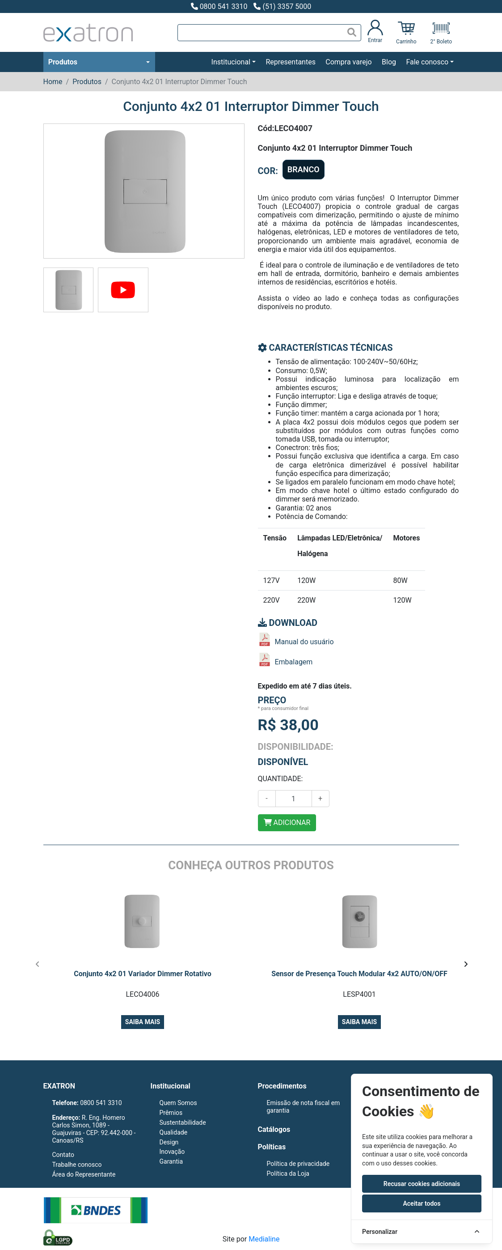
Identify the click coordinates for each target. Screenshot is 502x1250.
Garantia (171, 1161)
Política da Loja (288, 1173)
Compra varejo (348, 62)
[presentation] (37, 964)
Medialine (264, 1239)
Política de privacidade (298, 1163)
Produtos (62, 62)
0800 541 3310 (219, 6)
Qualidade (174, 1132)
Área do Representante (84, 1174)
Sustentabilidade (183, 1122)
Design (169, 1142)
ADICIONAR (287, 822)
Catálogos (274, 1129)
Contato (63, 1154)
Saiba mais (142, 1021)
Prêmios (171, 1112)
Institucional (230, 62)
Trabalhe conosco (77, 1164)
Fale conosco (427, 62)
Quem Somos (178, 1102)
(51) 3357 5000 (282, 6)
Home (53, 81)
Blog (389, 62)
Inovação (172, 1151)
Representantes (290, 62)
